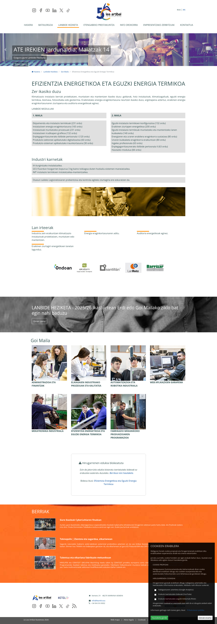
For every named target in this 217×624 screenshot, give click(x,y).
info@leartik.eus (98, 600)
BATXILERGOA (45, 24)
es (184, 9)
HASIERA (28, 24)
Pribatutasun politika (195, 610)
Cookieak (142, 619)
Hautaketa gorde (159, 618)
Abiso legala (129, 619)
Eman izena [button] (21, 64)
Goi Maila (65, 71)
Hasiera (36, 71)
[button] (5, 50)
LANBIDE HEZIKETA (68, 24)
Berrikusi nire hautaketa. (122, 473)
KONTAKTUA (186, 24)
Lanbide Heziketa (50, 71)
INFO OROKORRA (129, 24)
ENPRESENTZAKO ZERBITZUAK (159, 24)
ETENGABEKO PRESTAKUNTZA (98, 24)
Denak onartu (205, 618)
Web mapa (115, 619)
